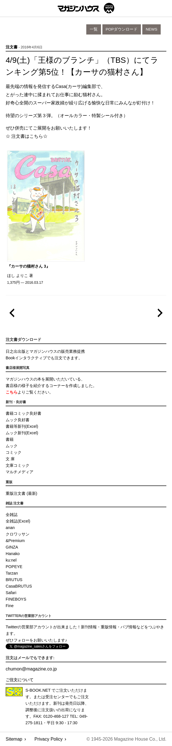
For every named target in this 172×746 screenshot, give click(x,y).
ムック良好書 (17, 420)
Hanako (13, 553)
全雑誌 (12, 514)
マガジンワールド (86, 8)
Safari (11, 592)
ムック (12, 446)
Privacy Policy (49, 739)
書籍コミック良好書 (23, 413)
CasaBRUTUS (19, 586)
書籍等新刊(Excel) (22, 426)
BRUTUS (14, 579)
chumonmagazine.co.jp (31, 669)
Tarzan (12, 573)
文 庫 (10, 459)
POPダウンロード (122, 29)
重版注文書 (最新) (21, 493)
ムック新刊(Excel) (22, 433)
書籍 (10, 439)
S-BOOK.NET (38, 690)
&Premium (15, 540)
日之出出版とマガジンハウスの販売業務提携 (45, 351)
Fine (10, 605)
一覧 (94, 29)
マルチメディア (19, 472)
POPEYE (14, 566)
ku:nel (11, 560)
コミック (14, 452)
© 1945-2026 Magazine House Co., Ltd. (126, 739)
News (151, 29)
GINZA (12, 547)
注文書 (12, 47)
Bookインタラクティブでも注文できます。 (44, 358)
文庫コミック (17, 465)
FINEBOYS (16, 599)
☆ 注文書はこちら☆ (27, 136)
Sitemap (14, 739)
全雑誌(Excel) (18, 521)
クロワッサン (17, 534)
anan (10, 527)
